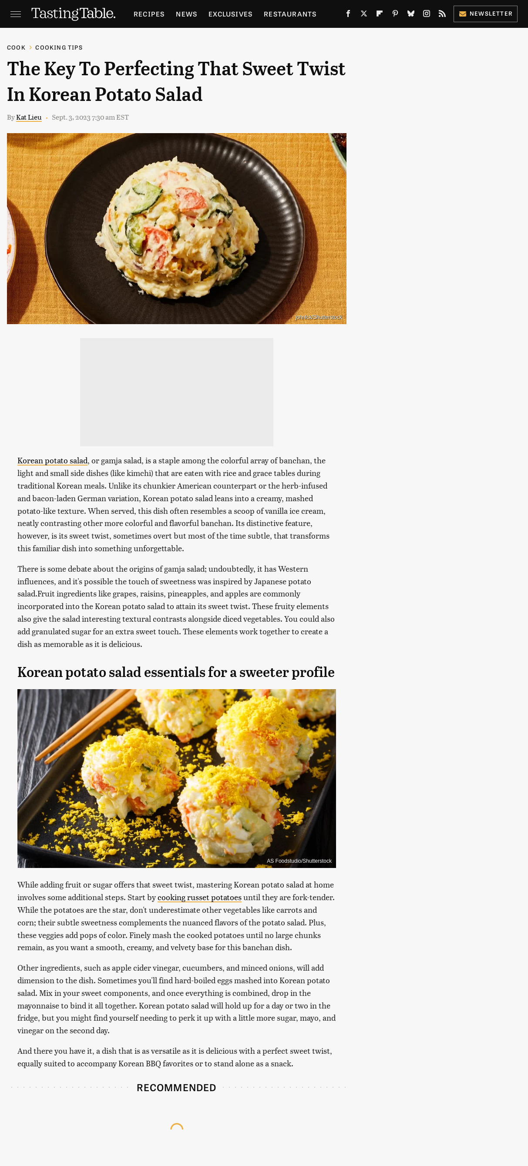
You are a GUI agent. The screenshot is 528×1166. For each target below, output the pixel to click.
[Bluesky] (411, 15)
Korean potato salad (52, 460)
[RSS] (442, 15)
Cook (16, 47)
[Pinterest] (395, 15)
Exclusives (230, 14)
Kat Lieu (29, 117)
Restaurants (290, 14)
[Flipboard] (379, 15)
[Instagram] (426, 15)
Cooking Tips (58, 47)
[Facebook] (348, 15)
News (186, 14)
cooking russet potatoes (200, 896)
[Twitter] (364, 15)
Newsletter (485, 13)
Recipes (149, 14)
